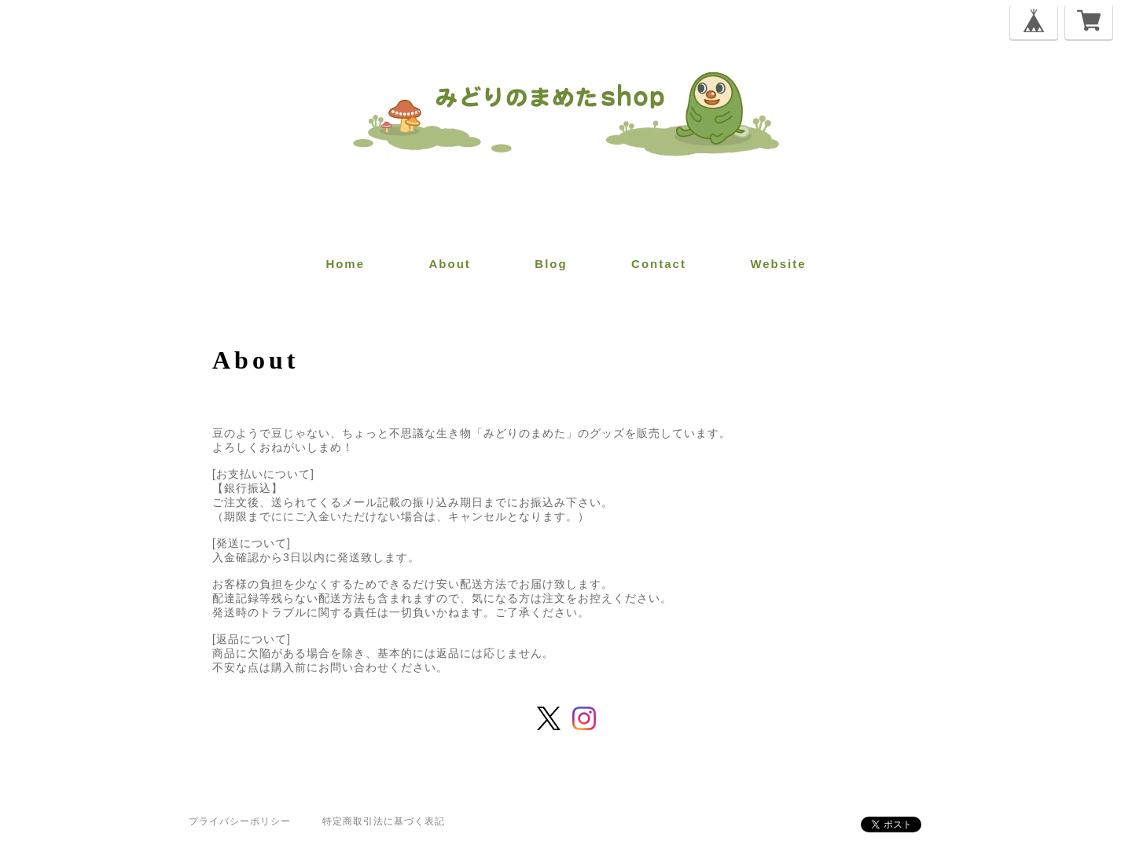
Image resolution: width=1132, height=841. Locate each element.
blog (551, 263)
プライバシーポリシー (240, 821)
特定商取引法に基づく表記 (383, 821)
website (778, 263)
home (345, 263)
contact (658, 263)
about (450, 263)
